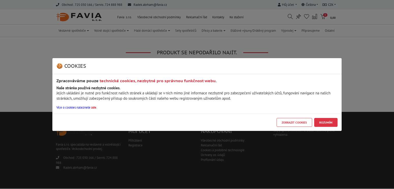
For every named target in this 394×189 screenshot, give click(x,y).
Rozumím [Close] (325, 122)
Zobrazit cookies (294, 122)
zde (93, 107)
